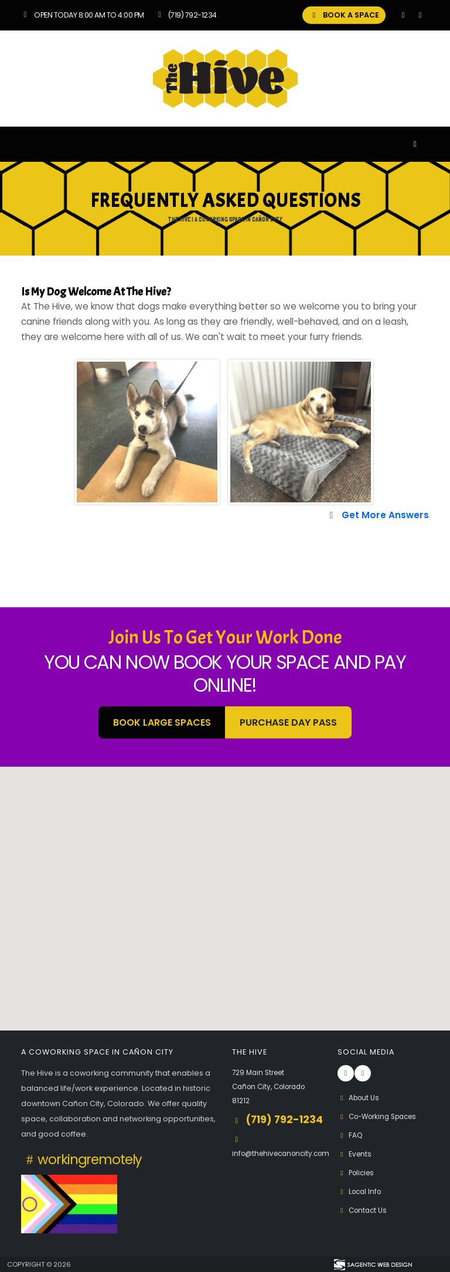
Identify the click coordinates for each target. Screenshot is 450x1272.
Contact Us (364, 1210)
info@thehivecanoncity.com (285, 1169)
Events (355, 1154)
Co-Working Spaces (382, 1116)
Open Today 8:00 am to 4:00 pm (82, 15)
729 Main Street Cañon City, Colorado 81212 (273, 1086)
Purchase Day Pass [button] (288, 722)
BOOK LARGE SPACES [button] (162, 722)
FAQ (351, 1135)
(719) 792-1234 (186, 15)
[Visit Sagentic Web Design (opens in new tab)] (372, 1264)
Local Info (361, 1191)
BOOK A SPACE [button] (344, 15)
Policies (358, 1173)
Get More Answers (377, 515)
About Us (360, 1098)
